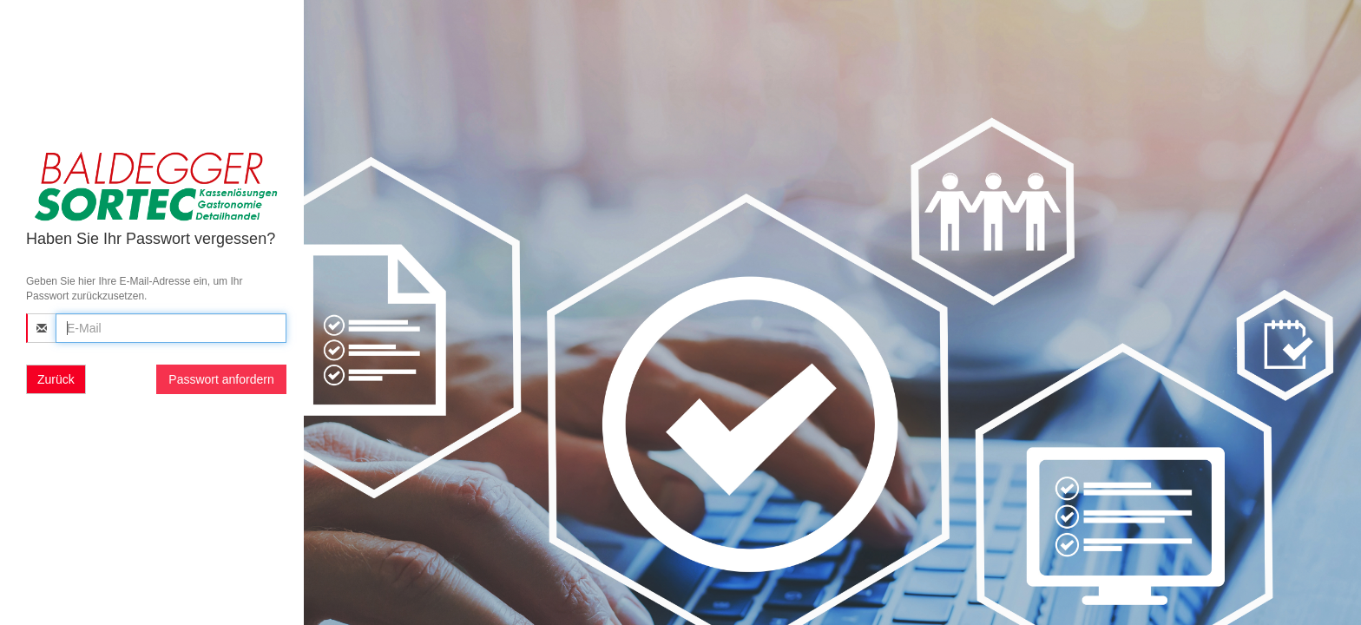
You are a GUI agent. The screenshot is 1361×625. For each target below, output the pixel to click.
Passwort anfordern (220, 379)
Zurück (56, 379)
